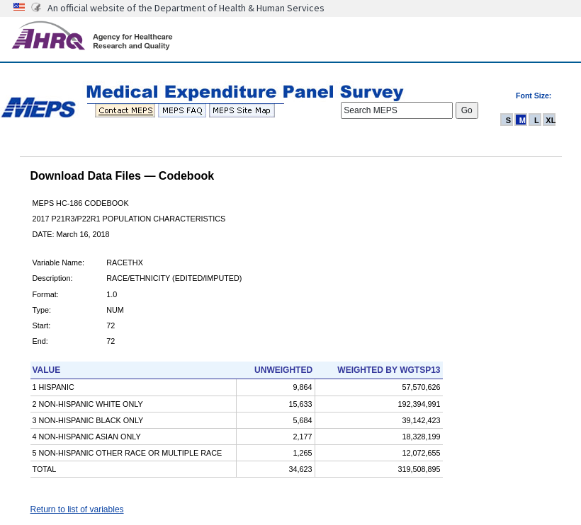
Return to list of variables (77, 509)
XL (550, 120)
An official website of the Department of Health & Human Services (186, 7)
